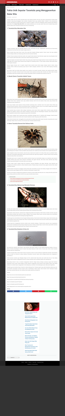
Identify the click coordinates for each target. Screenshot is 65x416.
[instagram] (55, 1)
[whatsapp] (37, 334)
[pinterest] (28, 334)
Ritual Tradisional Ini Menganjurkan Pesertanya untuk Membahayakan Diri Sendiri (22, 206)
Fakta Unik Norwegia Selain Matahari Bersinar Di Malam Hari (50, 21)
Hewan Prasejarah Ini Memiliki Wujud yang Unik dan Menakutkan (19, 208)
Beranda (9, 3)
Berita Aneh (14, 3)
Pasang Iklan (36, 3)
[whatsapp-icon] (57, 1)
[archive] (50, 65)
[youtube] (53, 1)
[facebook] (48, 1)
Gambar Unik (28, 3)
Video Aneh (22, 3)
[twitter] (50, 1)
